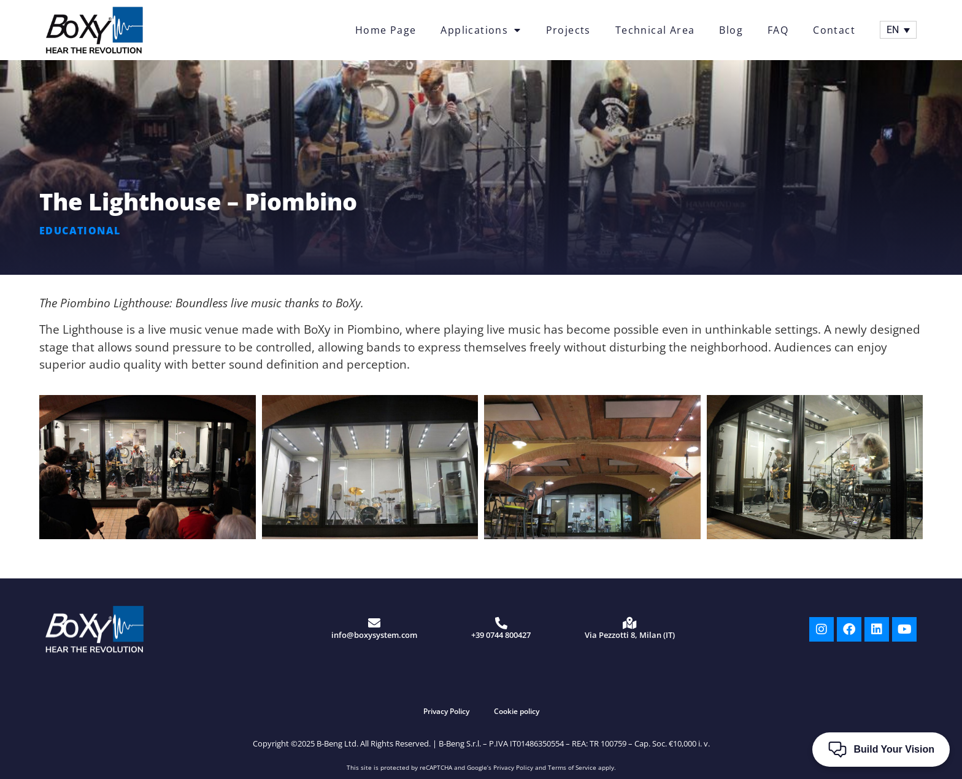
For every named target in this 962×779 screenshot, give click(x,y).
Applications (481, 30)
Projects (568, 30)
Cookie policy (516, 711)
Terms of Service (572, 767)
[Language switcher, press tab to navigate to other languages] (898, 30)
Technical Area (655, 30)
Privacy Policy (446, 711)
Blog (731, 30)
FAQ (778, 30)
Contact (834, 30)
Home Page (386, 30)
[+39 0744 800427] (501, 623)
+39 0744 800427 (501, 634)
